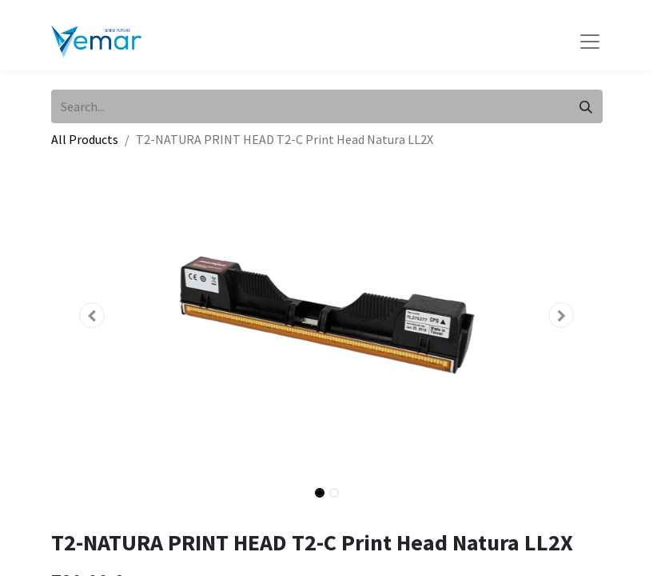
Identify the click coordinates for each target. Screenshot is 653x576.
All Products (84, 139)
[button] (92, 315)
